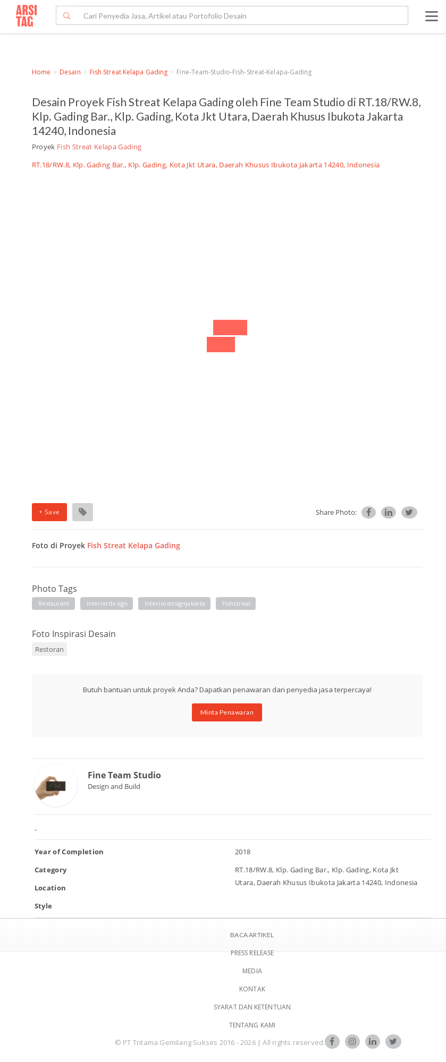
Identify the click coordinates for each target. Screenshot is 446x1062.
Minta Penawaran (227, 712)
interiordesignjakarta (175, 603)
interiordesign (107, 603)
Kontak (252, 988)
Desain (70, 72)
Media (252, 970)
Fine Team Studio (124, 775)
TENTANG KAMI (252, 1025)
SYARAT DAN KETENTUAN (252, 1007)
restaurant (54, 603)
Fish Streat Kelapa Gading (129, 72)
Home (41, 72)
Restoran (49, 649)
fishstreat (236, 603)
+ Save (49, 511)
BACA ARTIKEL (252, 935)
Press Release (252, 952)
